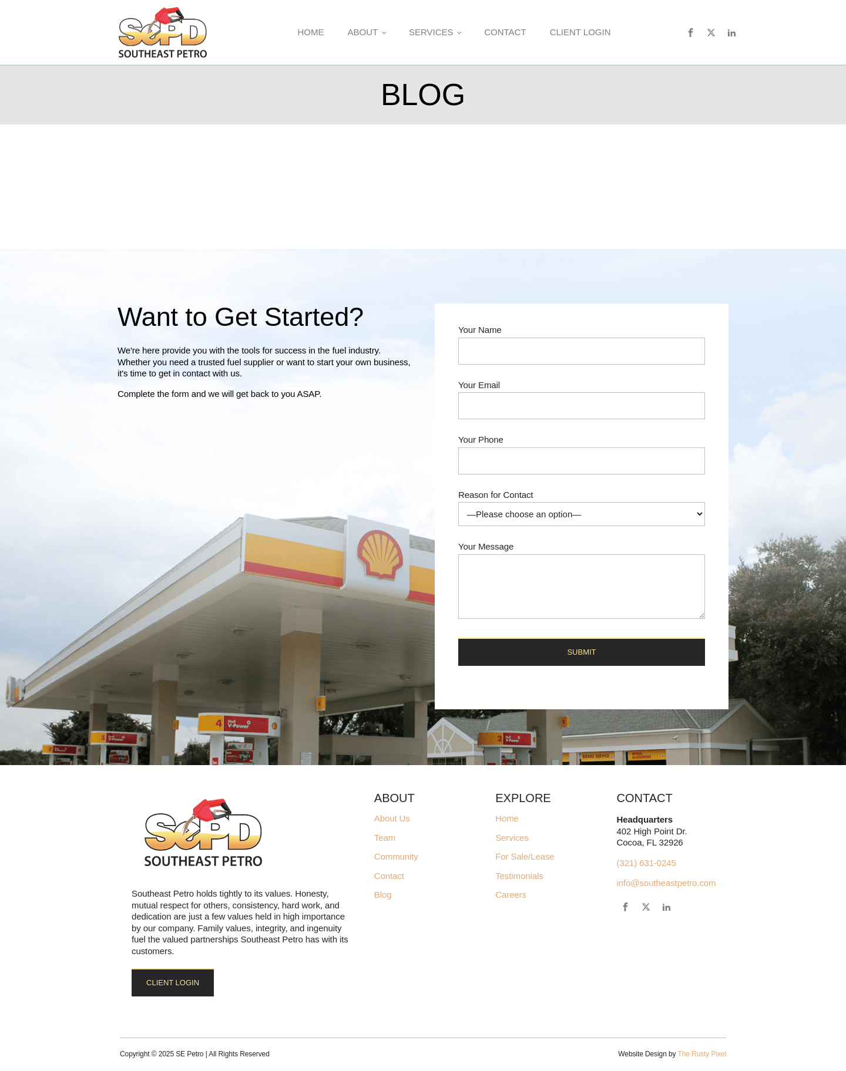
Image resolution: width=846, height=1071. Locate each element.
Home (310, 32)
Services (431, 32)
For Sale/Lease (524, 856)
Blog (383, 895)
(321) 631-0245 (646, 863)
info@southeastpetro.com (666, 883)
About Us (392, 818)
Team (384, 838)
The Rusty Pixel (701, 1054)
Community (396, 856)
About (362, 32)
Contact (505, 32)
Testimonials (519, 876)
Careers (510, 895)
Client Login (580, 32)
